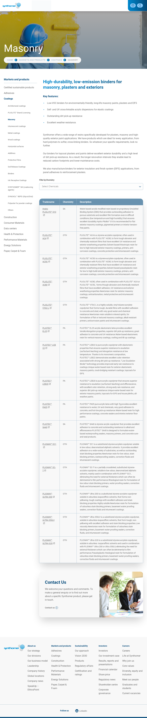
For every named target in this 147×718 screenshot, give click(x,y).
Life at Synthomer (131, 655)
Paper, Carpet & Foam (15, 251)
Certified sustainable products (19, 87)
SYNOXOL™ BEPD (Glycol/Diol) (20, 196)
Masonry (11, 119)
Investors (103, 650)
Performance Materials (15, 239)
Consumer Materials (14, 222)
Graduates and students (129, 686)
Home (10, 60)
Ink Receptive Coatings (17, 180)
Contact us (50, 608)
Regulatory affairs (84, 665)
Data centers (10, 228)
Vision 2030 (81, 655)
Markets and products (50, 5)
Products (79, 660)
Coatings (56, 60)
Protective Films (14, 160)
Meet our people (130, 679)
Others (10, 210)
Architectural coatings (17, 106)
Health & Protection (13, 234)
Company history (36, 671)
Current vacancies (131, 693)
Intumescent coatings (17, 126)
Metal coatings (14, 133)
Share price (104, 674)
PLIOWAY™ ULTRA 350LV (48, 518)
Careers (119, 5)
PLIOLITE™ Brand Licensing (19, 113)
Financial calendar (108, 669)
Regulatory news (107, 679)
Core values (128, 665)
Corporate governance (104, 691)
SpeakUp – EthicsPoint (33, 688)
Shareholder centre (108, 684)
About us (30, 5)
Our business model (38, 660)
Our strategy (34, 650)
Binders (11, 173)
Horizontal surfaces (16, 146)
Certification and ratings (83, 673)
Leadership (33, 665)
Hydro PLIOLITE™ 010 (49, 210)
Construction (10, 217)
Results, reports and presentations (109, 662)
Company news (35, 681)
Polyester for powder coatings (20, 203)
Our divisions (34, 655)
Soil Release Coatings (17, 167)
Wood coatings (14, 140)
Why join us (128, 660)
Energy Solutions (12, 245)
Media (108, 5)
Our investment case (109, 655)
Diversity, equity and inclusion (132, 673)
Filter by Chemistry (46, 180)
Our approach (82, 650)
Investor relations (92, 5)
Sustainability (72, 5)
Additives (11, 153)
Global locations (36, 676)
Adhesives (9, 93)
